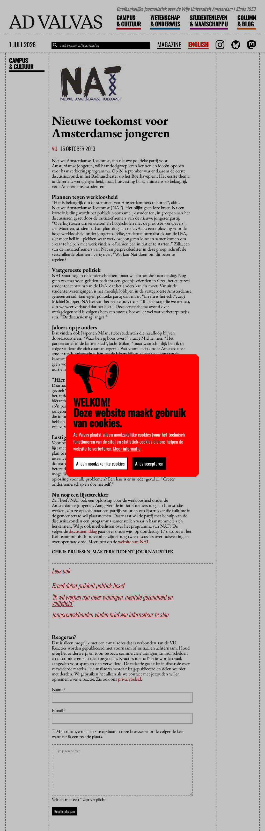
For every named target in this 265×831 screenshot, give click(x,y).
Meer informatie (127, 448)
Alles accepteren (149, 463)
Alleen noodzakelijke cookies (100, 463)
